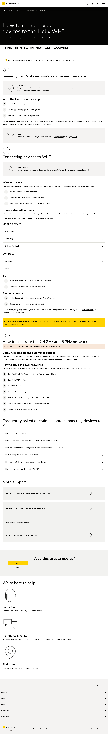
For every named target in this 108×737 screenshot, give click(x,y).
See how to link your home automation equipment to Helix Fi (28, 218)
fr (104, 729)
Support (11, 10)
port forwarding (88, 310)
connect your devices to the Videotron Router (56, 60)
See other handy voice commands (36, 91)
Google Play (59, 137)
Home (4, 10)
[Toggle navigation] (54, 692)
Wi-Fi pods (60, 346)
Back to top (102, 686)
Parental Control (11, 312)
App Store (73, 137)
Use (23, 10)
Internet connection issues (68, 321)
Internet (18, 10)
